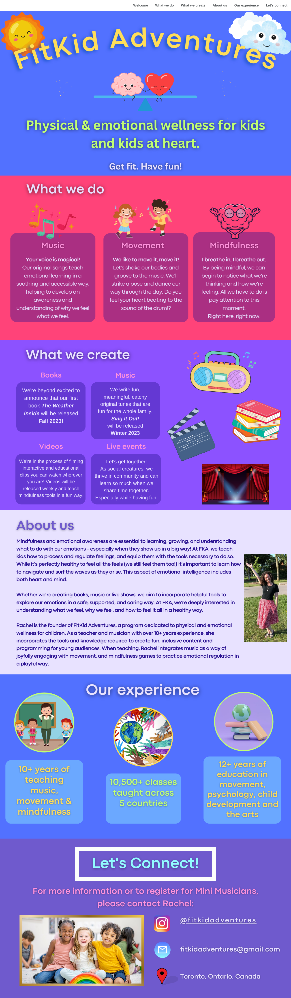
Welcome (140, 5)
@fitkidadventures (218, 921)
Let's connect (276, 5)
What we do (164, 5)
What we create (193, 5)
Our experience (246, 5)
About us (220, 5)
